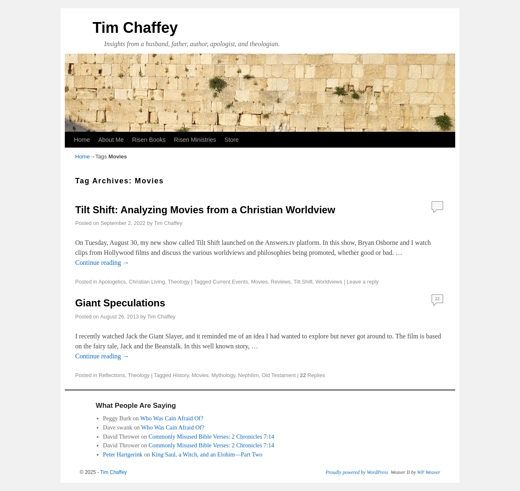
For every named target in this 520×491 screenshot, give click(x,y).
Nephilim (248, 375)
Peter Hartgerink (123, 454)
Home (82, 139)
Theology (178, 282)
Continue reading (102, 262)
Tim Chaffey (135, 27)
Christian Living (147, 282)
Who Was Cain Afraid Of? (171, 418)
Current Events (230, 282)
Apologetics (112, 282)
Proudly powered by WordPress (357, 472)
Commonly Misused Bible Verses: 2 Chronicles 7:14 (211, 436)
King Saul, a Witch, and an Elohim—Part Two (207, 454)
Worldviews (328, 282)
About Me (111, 139)
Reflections (112, 375)
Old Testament (279, 375)
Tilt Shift (303, 282)
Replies (312, 375)
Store (231, 139)
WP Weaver (428, 472)
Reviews (281, 282)
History (181, 375)
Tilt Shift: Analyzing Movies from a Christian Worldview (205, 209)
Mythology (223, 375)
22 (437, 298)
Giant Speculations (120, 302)
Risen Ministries (195, 139)
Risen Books (149, 139)
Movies (259, 282)
